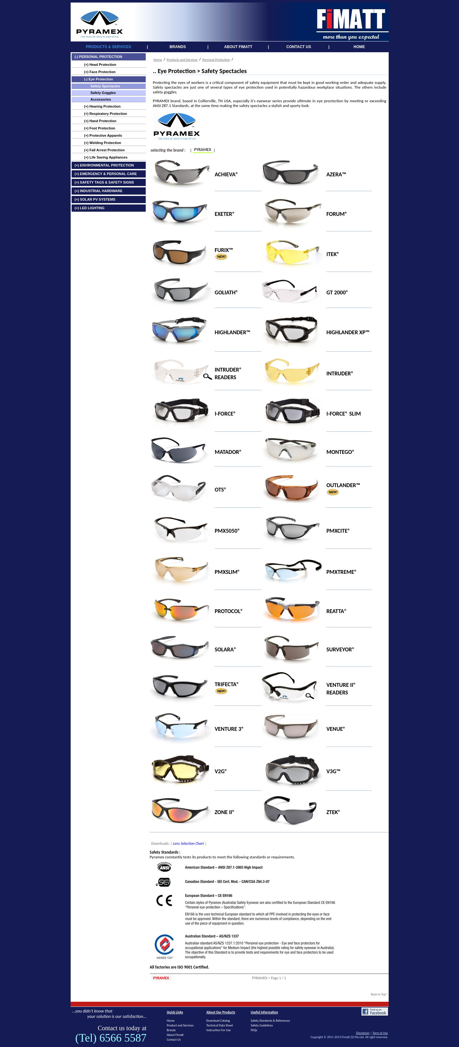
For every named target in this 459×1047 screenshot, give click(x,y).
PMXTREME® (341, 571)
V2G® (221, 771)
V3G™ (333, 771)
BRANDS (177, 47)
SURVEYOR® (340, 649)
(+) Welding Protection (102, 143)
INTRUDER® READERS (228, 373)
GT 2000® (337, 292)
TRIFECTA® (227, 684)
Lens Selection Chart (188, 843)
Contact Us (174, 1040)
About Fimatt (175, 1035)
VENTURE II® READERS (341, 688)
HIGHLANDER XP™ (347, 332)
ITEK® (332, 254)
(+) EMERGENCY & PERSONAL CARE (106, 174)
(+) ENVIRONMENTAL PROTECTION (104, 165)
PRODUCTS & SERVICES (108, 47)
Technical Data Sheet (220, 1025)
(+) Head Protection (100, 64)
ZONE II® (225, 811)
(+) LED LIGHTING (90, 208)
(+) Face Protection (100, 72)
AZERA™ (336, 174)
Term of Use (380, 1033)
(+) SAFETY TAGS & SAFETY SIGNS (104, 182)
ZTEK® (333, 811)
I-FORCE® (225, 413)
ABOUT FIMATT (238, 47)
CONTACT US (298, 47)
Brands (171, 1030)
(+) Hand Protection (100, 121)
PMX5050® (227, 530)
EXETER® (225, 213)
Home (158, 60)
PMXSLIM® (227, 571)
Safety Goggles (103, 93)
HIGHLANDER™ (233, 332)
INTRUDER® (340, 373)
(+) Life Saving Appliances (106, 157)
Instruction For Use (219, 1030)
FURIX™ (224, 249)
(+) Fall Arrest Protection (104, 150)
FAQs (254, 1030)
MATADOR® (228, 451)
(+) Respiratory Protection (105, 114)
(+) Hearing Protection (102, 106)
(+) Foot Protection (99, 128)
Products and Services (182, 60)
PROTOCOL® (229, 610)
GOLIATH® (227, 292)
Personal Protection (216, 60)
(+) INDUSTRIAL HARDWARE (99, 191)
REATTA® (336, 610)
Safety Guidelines (262, 1025)
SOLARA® (226, 649)
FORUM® (336, 213)
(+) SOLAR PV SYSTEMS (95, 199)
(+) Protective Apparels (103, 135)
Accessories (101, 99)
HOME (359, 47)
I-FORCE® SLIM (343, 413)
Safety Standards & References (270, 1021)
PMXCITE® (338, 530)
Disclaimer (362, 1033)
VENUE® (336, 728)
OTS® (221, 489)
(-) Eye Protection (98, 79)
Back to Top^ (379, 994)
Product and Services (180, 1025)
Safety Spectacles (105, 86)
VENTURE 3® (229, 728)
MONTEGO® (340, 451)
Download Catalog (218, 1021)
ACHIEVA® (227, 174)
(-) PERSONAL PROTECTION (98, 57)
